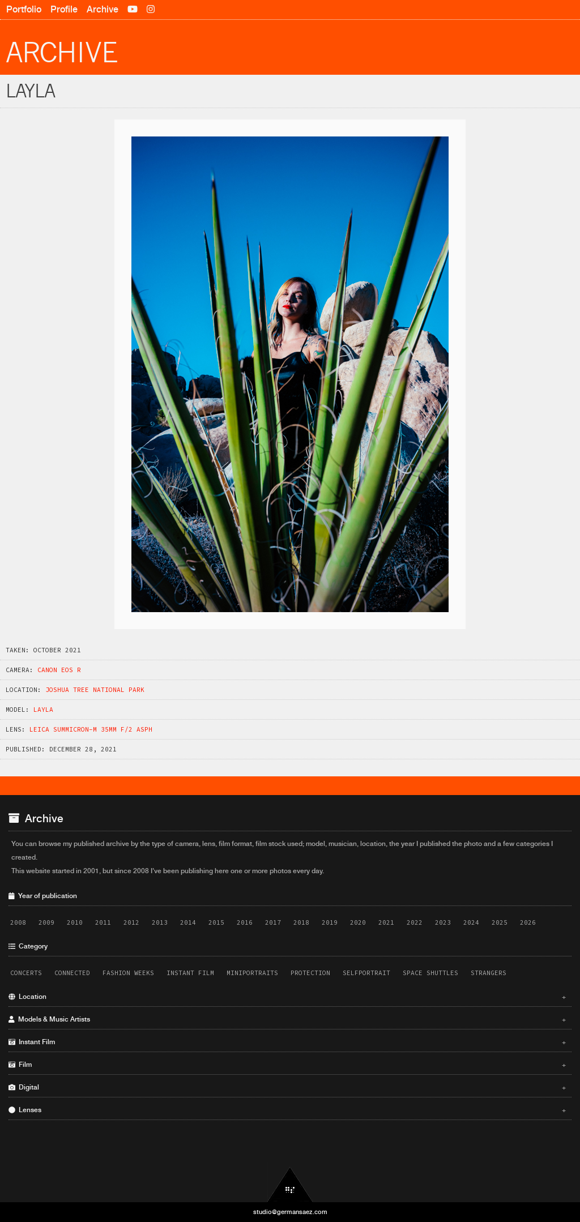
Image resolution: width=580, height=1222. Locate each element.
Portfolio (23, 9)
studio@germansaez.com (290, 1212)
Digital (287, 1087)
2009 (46, 922)
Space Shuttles (430, 973)
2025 (500, 922)
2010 (75, 922)
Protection (310, 973)
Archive (102, 9)
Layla (43, 709)
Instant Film (190, 973)
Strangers (488, 973)
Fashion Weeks (128, 973)
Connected (72, 973)
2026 (528, 922)
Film (287, 1065)
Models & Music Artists (287, 1019)
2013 (160, 922)
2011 (103, 922)
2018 (301, 922)
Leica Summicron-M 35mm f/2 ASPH (90, 729)
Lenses (287, 1110)
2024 (471, 922)
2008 (18, 922)
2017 (273, 922)
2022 (415, 922)
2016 (245, 922)
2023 (443, 922)
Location (287, 997)
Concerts (26, 973)
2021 (386, 922)
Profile (64, 9)
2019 (330, 922)
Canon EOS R (59, 670)
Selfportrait (366, 973)
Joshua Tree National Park (94, 690)
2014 (188, 922)
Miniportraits (252, 973)
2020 (358, 922)
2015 (216, 922)
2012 (131, 922)
